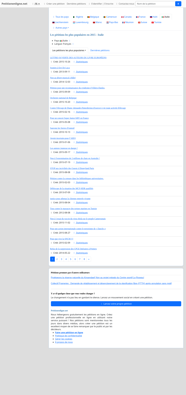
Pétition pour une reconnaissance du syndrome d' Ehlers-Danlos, (77, 125)
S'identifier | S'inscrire (100, 3)
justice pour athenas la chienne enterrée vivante (70, 236)
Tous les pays (60, 54)
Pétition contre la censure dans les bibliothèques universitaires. (77, 216)
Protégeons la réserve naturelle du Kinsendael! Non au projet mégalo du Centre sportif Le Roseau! (97, 315)
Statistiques (80, 99)
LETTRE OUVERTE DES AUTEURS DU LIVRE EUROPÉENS (78, 95)
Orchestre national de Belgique (63, 135)
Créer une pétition (54, 3)
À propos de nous (64, 379)
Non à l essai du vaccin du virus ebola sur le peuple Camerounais (78, 256)
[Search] (155, 3)
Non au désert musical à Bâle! (63, 115)
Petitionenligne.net (14, 3)
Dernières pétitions (76, 3)
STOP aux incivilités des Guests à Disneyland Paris (72, 205)
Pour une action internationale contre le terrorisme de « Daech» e (78, 266)
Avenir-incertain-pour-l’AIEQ (63, 175)
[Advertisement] (116, 30)
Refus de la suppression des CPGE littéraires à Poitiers (73, 286)
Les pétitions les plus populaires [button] (68, 87)
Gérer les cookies (63, 376)
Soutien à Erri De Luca (60, 105)
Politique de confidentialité (68, 373)
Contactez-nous (124, 3)
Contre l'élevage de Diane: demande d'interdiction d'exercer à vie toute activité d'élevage (88, 145)
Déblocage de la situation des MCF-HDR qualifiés (71, 226)
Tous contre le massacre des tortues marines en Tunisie (73, 246)
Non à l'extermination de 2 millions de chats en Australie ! (75, 196)
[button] (60, 65)
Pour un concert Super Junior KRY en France (69, 155)
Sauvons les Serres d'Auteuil (62, 165)
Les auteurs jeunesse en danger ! (64, 185)
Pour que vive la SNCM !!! (61, 276)
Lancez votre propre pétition (116, 341)
